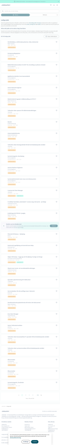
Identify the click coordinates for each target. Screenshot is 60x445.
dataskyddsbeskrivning (15, 438)
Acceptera (35, 441)
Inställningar (26, 441)
